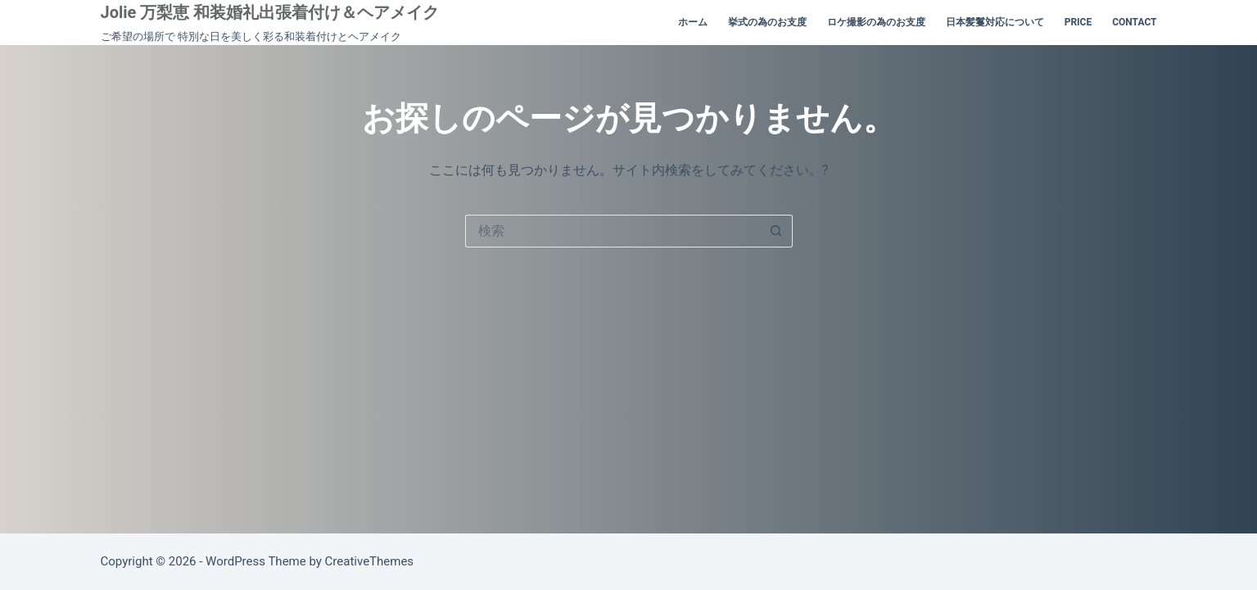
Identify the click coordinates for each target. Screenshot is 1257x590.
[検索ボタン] (776, 231)
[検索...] (612, 231)
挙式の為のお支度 (767, 22)
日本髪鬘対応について (995, 22)
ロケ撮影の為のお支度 (876, 22)
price (1078, 22)
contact (1134, 22)
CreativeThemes (369, 561)
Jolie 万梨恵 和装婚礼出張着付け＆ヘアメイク (270, 12)
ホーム (693, 22)
